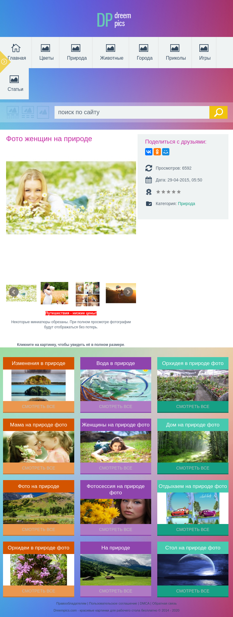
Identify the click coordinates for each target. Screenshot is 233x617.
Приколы (176, 51)
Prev (14, 292)
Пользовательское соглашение (113, 603)
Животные (111, 51)
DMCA (144, 603)
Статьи (15, 83)
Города (144, 51)
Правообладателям (71, 603)
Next (128, 292)
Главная (17, 51)
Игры (204, 51)
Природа (77, 51)
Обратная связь (164, 603)
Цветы (46, 51)
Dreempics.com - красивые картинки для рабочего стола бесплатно (105, 610)
